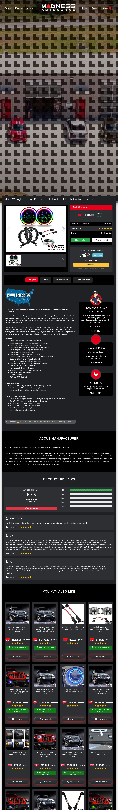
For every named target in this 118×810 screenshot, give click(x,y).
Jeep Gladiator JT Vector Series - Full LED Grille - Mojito (17, 629)
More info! (108, 224)
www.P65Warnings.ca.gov (61, 421)
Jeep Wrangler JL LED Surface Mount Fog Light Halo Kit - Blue (17, 691)
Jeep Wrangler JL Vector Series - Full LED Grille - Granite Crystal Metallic (45, 629)
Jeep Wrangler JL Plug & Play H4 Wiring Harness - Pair (73, 628)
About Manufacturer (83, 280)
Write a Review (31, 508)
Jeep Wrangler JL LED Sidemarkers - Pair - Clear (17, 753)
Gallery (30, 8)
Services (19, 8)
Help (85, 8)
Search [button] (95, 8)
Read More (96, 362)
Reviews (46, 280)
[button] (63, 229)
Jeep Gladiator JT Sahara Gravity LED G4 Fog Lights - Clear (100, 629)
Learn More (97, 255)
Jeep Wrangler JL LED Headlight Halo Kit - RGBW (73, 690)
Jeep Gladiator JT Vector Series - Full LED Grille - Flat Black (72, 754)
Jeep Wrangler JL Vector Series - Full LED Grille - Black (45, 691)
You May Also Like (62, 280)
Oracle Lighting (106, 233)
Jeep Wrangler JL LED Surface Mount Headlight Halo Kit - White (45, 754)
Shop (8, 8)
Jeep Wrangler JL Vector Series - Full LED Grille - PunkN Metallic (100, 691)
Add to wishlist (102, 240)
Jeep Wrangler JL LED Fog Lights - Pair (101, 753)
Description (32, 280)
